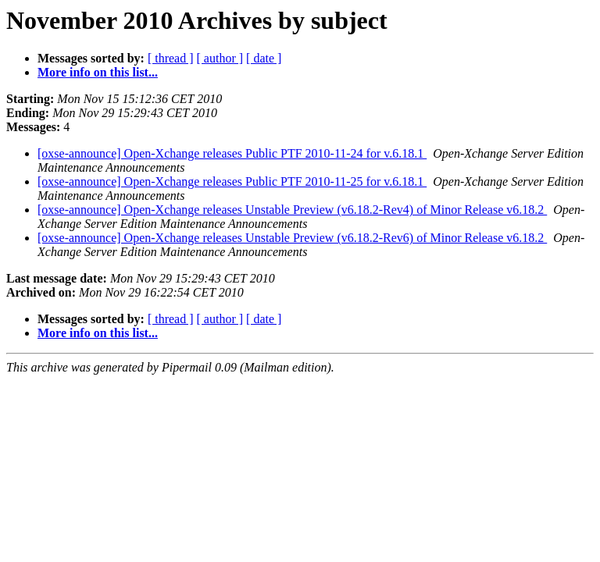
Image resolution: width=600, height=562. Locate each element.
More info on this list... (98, 72)
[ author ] (220, 58)
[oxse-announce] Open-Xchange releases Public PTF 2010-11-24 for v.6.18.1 (232, 153)
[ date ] (263, 58)
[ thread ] (171, 58)
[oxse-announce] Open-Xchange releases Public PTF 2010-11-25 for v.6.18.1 (232, 181)
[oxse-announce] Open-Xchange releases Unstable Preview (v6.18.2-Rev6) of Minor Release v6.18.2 (292, 237)
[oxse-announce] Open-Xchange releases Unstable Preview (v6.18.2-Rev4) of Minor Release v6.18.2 (292, 209)
